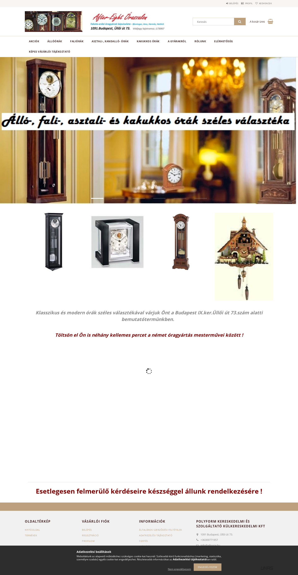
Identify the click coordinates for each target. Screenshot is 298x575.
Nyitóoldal (32, 529)
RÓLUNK (200, 41)
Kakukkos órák (148, 41)
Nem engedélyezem (179, 569)
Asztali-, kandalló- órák (110, 41)
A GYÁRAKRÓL (177, 41)
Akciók (34, 41)
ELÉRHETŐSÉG (223, 41)
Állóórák (54, 41)
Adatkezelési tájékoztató (155, 535)
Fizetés (143, 540)
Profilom (88, 540)
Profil (244, 3)
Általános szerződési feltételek (160, 529)
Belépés (225, 3)
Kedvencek (263, 3)
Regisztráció (90, 535)
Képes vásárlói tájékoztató (49, 51)
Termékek (31, 535)
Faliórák (76, 41)
